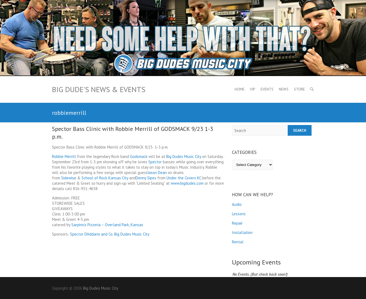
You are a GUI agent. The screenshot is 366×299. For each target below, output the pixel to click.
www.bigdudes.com (187, 183)
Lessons (239, 213)
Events (267, 89)
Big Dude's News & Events (98, 89)
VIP (252, 89)
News (284, 89)
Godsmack (138, 156)
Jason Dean (157, 172)
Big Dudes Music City (183, 156)
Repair (237, 223)
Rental (237, 241)
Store (299, 89)
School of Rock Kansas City (105, 177)
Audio (237, 204)
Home (240, 89)
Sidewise (68, 177)
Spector (155, 161)
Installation (242, 232)
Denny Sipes (146, 177)
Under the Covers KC (184, 177)
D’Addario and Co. (98, 234)
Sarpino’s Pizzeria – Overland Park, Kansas (107, 224)
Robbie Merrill (64, 156)
